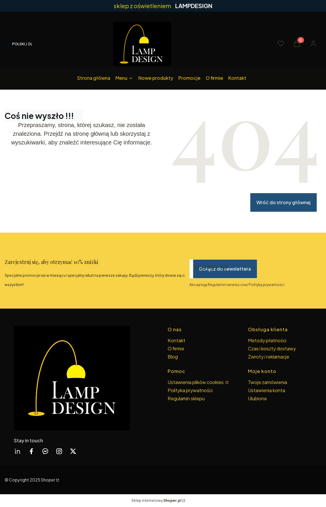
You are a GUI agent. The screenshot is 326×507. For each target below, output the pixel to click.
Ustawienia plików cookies (196, 382)
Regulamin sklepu (186, 398)
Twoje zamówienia (267, 382)
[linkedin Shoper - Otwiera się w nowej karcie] (17, 451)
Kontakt (176, 340)
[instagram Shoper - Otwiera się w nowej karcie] (59, 451)
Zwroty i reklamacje (268, 357)
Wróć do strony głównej (283, 202)
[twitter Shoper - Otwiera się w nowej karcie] (73, 451)
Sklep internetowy (156, 500)
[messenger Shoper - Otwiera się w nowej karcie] (45, 451)
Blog (173, 357)
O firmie (176, 348)
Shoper (48, 479)
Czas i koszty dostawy (272, 348)
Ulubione (257, 398)
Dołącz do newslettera (225, 269)
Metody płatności (267, 340)
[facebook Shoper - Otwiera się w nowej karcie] (31, 451)
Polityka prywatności (190, 390)
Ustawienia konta (266, 390)
